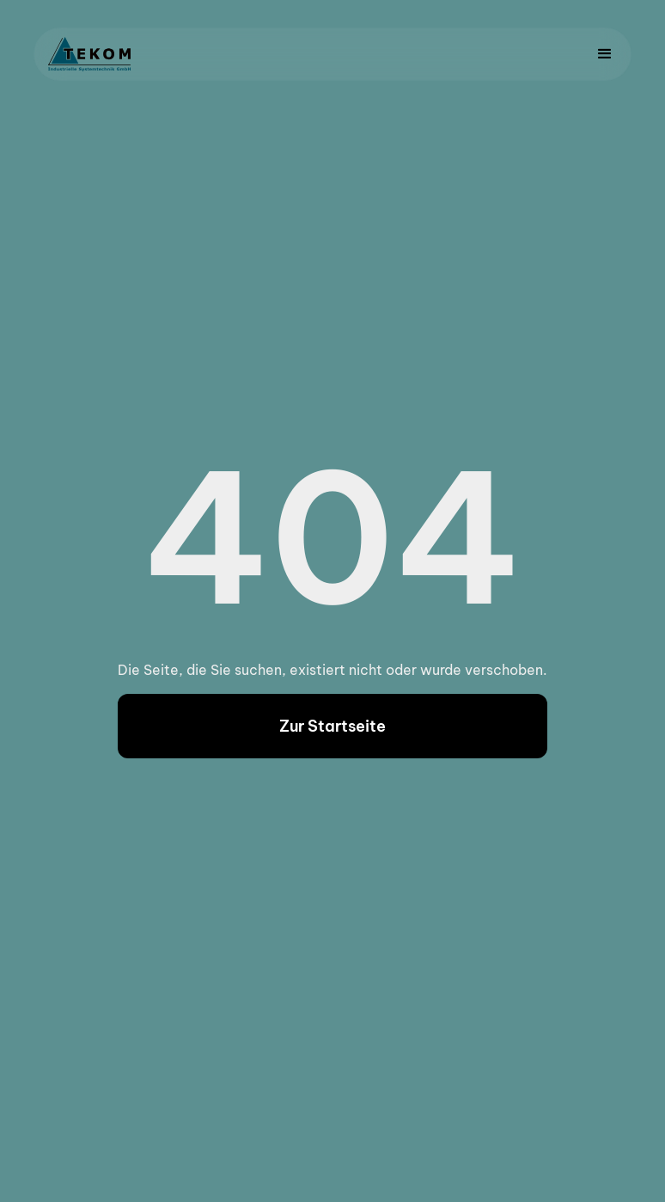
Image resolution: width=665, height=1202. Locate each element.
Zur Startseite (332, 726)
